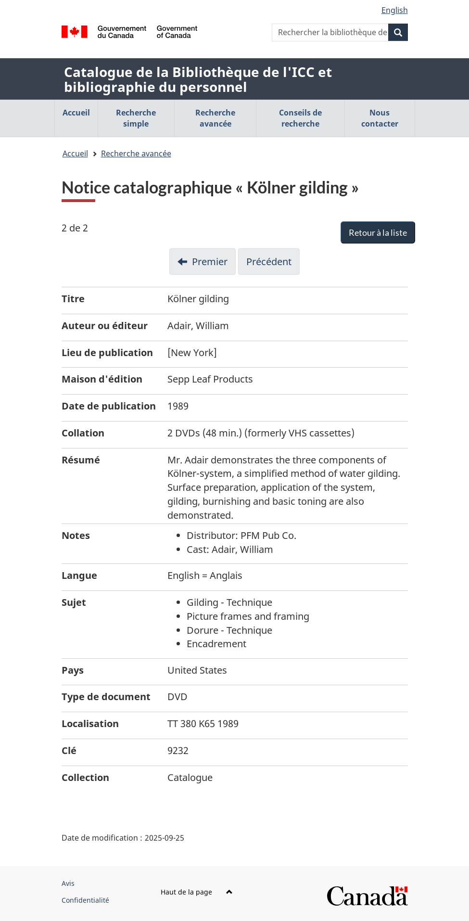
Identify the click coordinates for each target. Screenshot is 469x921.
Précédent (269, 261)
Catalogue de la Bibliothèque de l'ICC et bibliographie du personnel (198, 79)
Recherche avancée (136, 153)
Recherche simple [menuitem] (136, 118)
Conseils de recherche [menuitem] (300, 118)
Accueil (75, 153)
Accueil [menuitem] (76, 112)
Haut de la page (197, 891)
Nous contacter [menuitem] (379, 118)
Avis (68, 883)
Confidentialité (85, 900)
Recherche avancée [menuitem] (215, 118)
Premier (210, 261)
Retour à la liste (378, 232)
